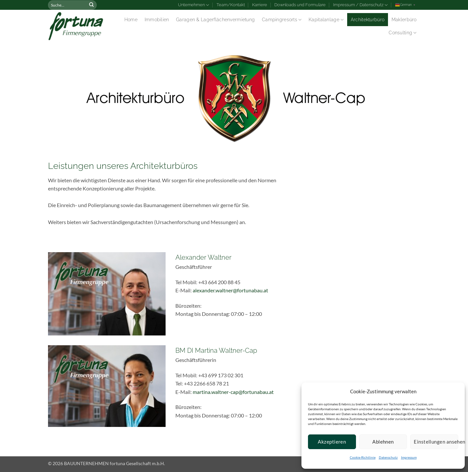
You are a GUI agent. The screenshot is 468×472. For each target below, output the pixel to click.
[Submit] (91, 5)
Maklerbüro (404, 19)
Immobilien (157, 19)
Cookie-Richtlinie (363, 457)
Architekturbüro (367, 19)
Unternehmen (193, 5)
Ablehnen (383, 442)
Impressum (409, 457)
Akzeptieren (332, 442)
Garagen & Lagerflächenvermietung (215, 19)
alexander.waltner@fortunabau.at (230, 290)
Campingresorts (282, 20)
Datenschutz (388, 457)
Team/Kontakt (231, 4)
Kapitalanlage (326, 20)
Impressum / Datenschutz (360, 5)
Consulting (402, 33)
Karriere (259, 4)
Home (130, 19)
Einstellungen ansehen (436, 442)
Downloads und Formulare (300, 4)
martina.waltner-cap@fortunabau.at (233, 392)
